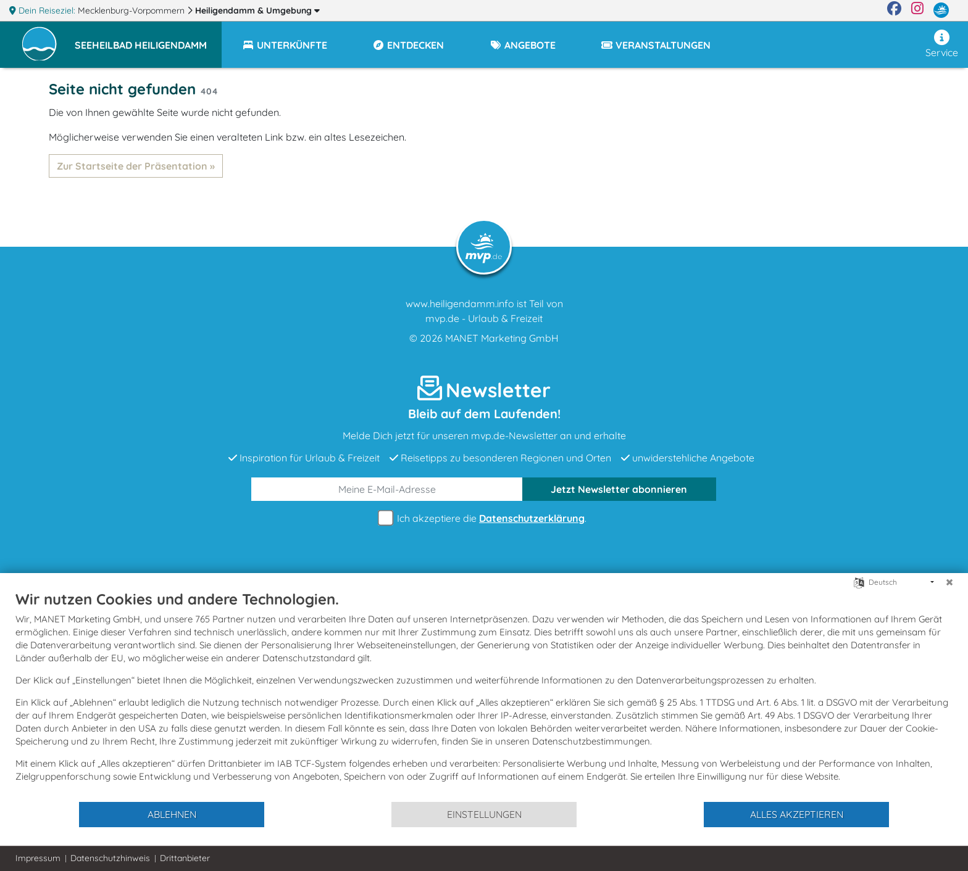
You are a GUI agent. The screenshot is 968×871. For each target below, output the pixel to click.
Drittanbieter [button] (185, 858)
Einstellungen (484, 814)
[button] (148, 39)
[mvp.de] (941, 10)
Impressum (37, 858)
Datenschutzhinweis (110, 858)
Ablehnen (172, 814)
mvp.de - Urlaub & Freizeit (484, 318)
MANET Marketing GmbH (502, 338)
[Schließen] (949, 582)
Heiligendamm (257, 10)
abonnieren (619, 489)
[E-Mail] (387, 489)
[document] (484, 695)
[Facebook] (894, 10)
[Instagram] (917, 10)
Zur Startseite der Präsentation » (136, 166)
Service (941, 44)
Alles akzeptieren (796, 814)
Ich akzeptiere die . (484, 518)
